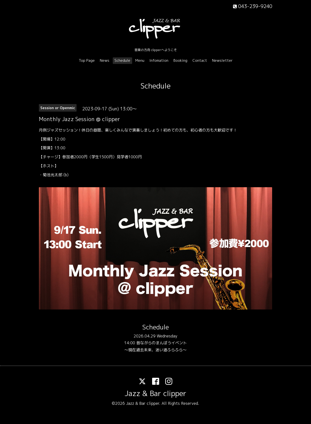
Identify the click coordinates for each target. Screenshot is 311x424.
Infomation (158, 60)
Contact (199, 60)
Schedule (122, 60)
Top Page (87, 60)
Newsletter (222, 60)
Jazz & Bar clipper (155, 393)
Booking (180, 60)
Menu (139, 60)
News (104, 60)
